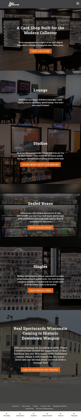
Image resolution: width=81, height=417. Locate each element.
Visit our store (40, 51)
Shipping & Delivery (60, 406)
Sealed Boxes (40, 203)
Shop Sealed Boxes (40, 227)
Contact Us (60, 415)
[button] (78, 3)
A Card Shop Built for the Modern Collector (40, 30)
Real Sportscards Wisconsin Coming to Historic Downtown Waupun (40, 333)
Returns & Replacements (44, 409)
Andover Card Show (47, 415)
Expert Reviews (20, 415)
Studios (40, 143)
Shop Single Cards (40, 290)
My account (26, 406)
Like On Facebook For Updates (40, 369)
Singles (40, 266)
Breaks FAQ (30, 409)
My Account (74, 415)
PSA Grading (7, 415)
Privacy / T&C (45, 406)
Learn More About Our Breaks (40, 164)
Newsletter (33, 415)
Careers (35, 406)
